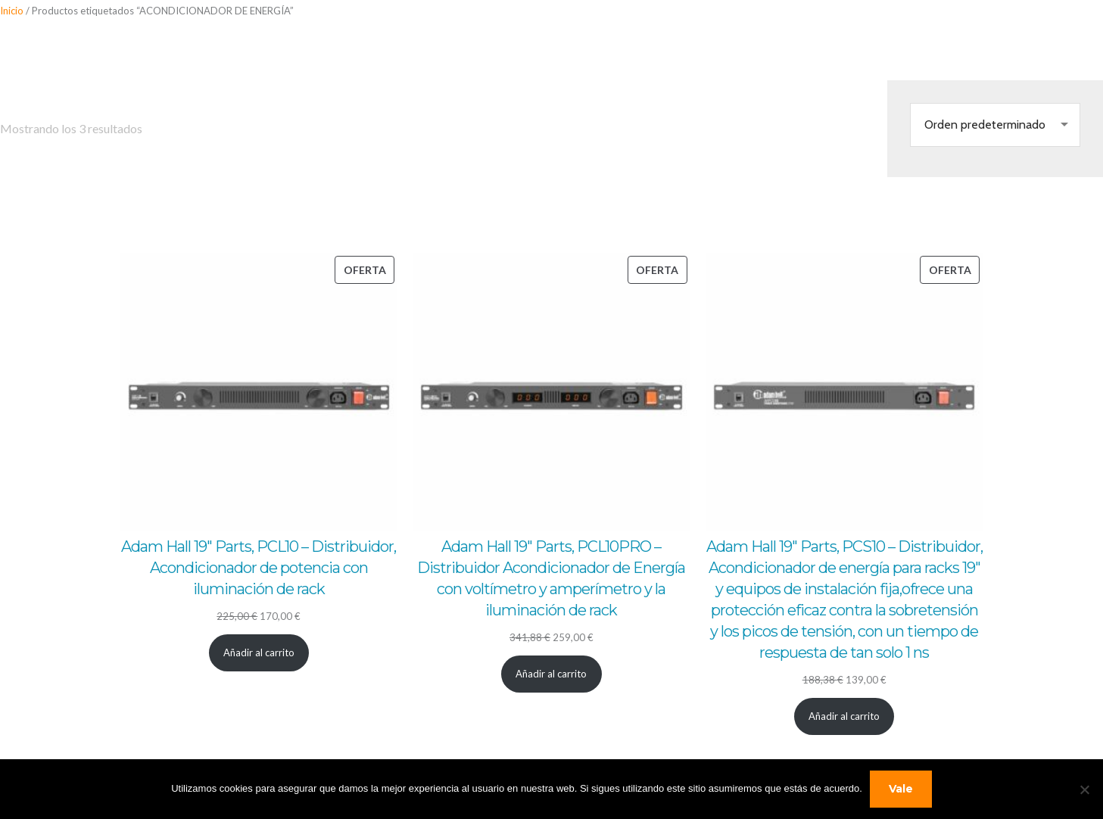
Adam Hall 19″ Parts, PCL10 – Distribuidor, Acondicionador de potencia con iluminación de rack (258, 567)
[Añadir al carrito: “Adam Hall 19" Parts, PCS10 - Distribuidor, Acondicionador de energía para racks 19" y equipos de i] (844, 716)
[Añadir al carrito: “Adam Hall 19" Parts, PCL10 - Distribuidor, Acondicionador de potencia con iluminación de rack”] (259, 652)
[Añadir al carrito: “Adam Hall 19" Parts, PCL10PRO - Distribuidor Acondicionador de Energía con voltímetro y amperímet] (551, 674)
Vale (901, 789)
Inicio (11, 11)
